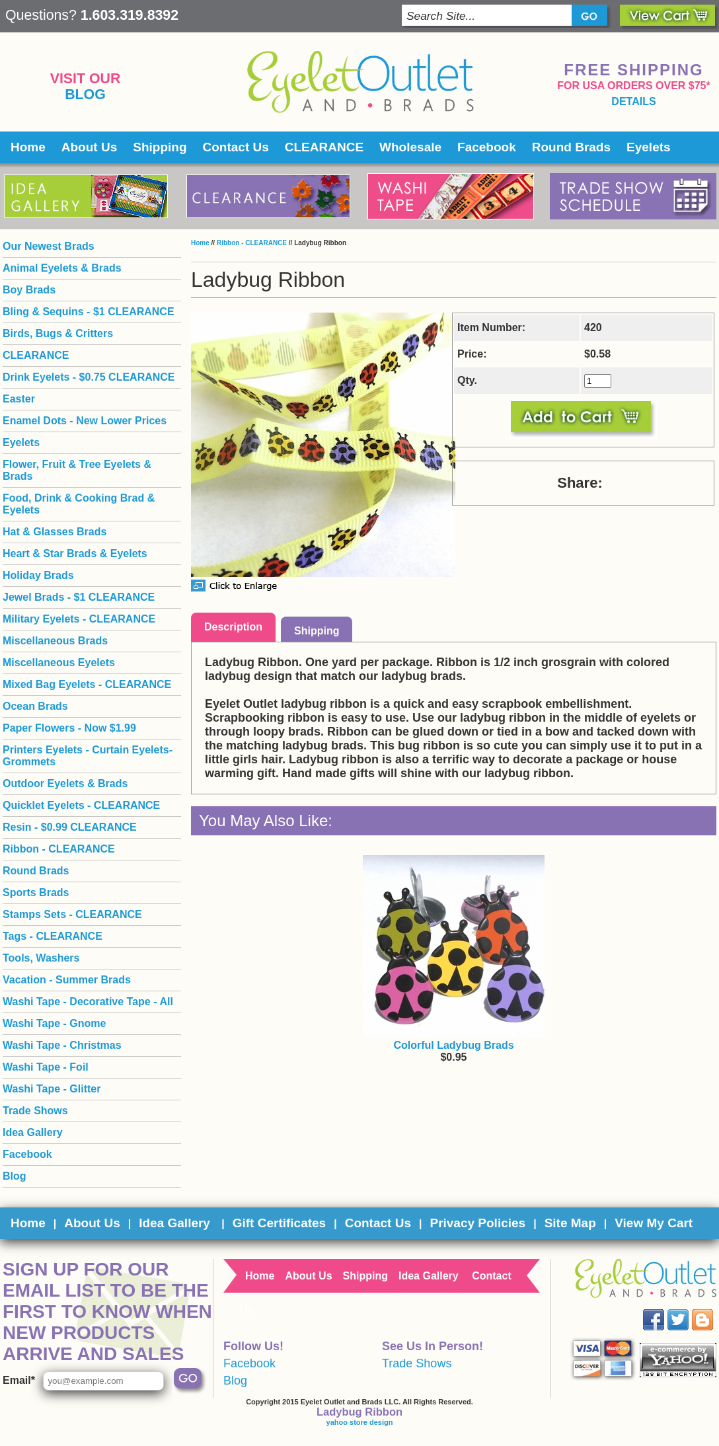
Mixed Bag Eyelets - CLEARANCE (87, 684)
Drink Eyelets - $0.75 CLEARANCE (89, 377)
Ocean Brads (35, 706)
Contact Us (236, 147)
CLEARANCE (324, 147)
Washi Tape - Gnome (54, 1023)
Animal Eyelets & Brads (62, 268)
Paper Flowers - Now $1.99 (69, 728)
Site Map (570, 1223)
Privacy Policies (477, 1223)
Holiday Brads (38, 575)
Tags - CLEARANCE (52, 936)
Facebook (486, 147)
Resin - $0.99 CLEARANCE (70, 827)
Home (28, 147)
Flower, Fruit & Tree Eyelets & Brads (77, 470)
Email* (19, 1380)
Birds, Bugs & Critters (58, 333)
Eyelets (648, 147)
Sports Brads (36, 892)
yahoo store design (359, 1422)
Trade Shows (35, 1110)
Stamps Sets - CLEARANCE (72, 914)
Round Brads (571, 147)
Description (233, 626)
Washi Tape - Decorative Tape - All (88, 1001)
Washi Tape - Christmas (62, 1045)
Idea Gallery (33, 1132)
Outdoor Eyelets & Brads (65, 783)
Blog (85, 94)
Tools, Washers (41, 958)
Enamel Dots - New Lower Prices (85, 420)
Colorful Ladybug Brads (453, 1045)
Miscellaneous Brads (55, 640)
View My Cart (654, 1223)
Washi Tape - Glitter (51, 1088)
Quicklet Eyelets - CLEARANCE (81, 805)
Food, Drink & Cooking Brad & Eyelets (79, 503)
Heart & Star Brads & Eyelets (75, 553)
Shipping (159, 147)
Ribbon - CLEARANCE (252, 243)
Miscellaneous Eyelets (59, 662)
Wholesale (410, 147)
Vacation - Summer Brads (67, 979)
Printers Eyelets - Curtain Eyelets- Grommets (87, 755)
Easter (19, 398)
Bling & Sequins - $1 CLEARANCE (88, 311)
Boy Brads (29, 289)
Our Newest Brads (49, 246)
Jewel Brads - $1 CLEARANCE (79, 597)
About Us (89, 147)
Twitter (688, 1309)
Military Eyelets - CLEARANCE (79, 619)
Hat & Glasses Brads (54, 531)
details (633, 101)
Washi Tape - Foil (46, 1067)
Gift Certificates (279, 1223)
